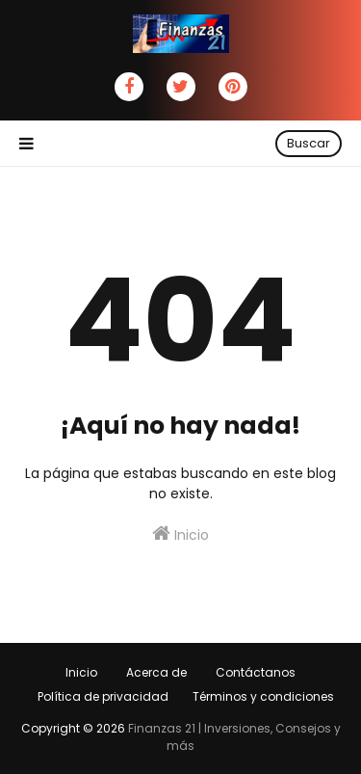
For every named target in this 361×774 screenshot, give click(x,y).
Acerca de (156, 672)
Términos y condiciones (263, 696)
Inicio (180, 534)
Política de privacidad (103, 696)
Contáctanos (256, 672)
